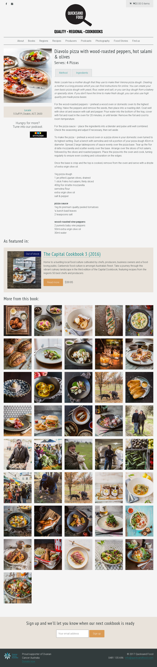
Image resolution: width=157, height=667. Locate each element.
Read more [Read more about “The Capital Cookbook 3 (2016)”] (53, 282)
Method (63, 72)
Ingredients (82, 72)
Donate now (28, 661)
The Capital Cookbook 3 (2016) (72, 254)
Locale (27, 110)
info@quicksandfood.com (139, 657)
